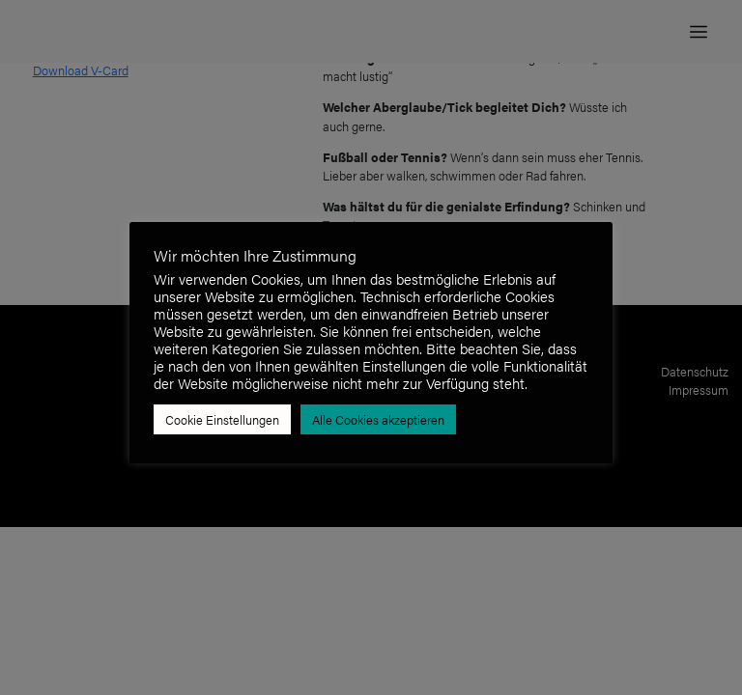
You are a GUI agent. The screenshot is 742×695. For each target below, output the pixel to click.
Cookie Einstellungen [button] (222, 419)
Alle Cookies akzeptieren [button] (378, 419)
